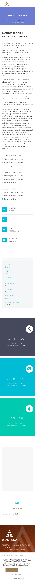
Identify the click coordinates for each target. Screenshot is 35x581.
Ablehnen (24, 570)
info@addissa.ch (19, 550)
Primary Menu (31, 3)
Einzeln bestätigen (17, 574)
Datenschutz (14, 578)
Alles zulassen (12, 570)
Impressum (21, 578)
